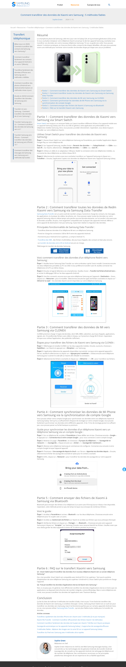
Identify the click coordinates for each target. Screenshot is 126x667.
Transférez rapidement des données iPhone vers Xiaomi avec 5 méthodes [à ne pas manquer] (71, 617)
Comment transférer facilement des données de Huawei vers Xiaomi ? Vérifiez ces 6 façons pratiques (73, 623)
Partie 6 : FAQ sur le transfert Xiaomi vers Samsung (62, 108)
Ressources (75, 5)
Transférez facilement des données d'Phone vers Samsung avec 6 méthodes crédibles (23, 73)
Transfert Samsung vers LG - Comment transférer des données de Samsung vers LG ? (23, 125)
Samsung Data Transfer (45, 214)
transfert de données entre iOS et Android (55, 243)
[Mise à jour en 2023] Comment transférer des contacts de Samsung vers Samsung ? (23, 47)
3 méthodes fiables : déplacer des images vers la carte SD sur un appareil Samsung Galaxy (69, 629)
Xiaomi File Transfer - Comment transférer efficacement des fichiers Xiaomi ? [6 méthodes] (69, 620)
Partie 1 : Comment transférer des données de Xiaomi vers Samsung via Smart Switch (77, 90)
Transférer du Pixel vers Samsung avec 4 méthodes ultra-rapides (60, 632)
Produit (60, 5)
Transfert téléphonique (35, 27)
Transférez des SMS (45, 240)
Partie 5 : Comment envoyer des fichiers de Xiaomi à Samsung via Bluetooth (73, 105)
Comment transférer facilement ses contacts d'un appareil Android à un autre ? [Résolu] (23, 60)
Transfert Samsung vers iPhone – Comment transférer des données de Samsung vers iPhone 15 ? (23, 140)
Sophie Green (57, 19)
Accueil (13, 27)
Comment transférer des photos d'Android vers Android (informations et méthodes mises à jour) (23, 86)
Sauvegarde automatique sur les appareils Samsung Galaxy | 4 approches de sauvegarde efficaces (73, 626)
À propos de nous (93, 5)
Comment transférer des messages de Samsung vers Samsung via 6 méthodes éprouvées (23, 154)
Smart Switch (42, 123)
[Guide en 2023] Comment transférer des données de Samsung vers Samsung (23, 99)
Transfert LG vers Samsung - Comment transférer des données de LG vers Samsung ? (23, 112)
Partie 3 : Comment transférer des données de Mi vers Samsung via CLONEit (73, 98)
